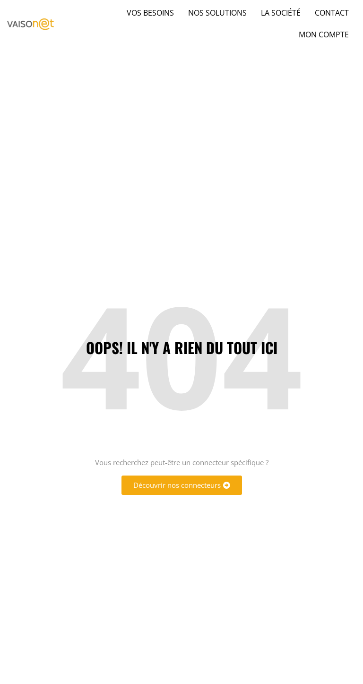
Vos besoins (150, 13)
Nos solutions (217, 13)
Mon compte (324, 34)
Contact (332, 13)
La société (281, 13)
